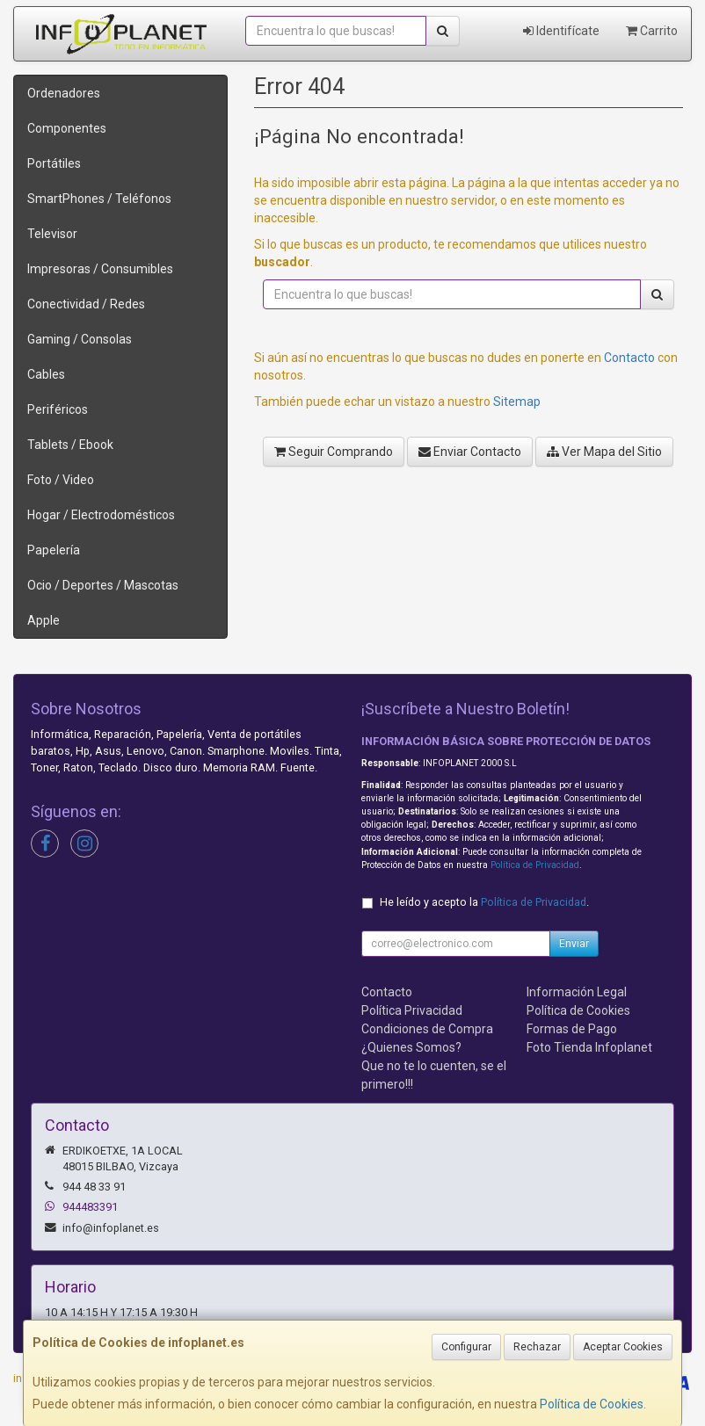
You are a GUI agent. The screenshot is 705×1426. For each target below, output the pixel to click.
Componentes (66, 128)
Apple (43, 620)
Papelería (53, 550)
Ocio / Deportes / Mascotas (102, 585)
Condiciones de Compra (427, 1029)
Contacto (629, 358)
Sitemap (517, 402)
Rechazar (537, 1347)
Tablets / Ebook (70, 445)
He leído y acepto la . (484, 901)
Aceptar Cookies (623, 1347)
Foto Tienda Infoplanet (589, 1047)
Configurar (466, 1347)
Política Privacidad (411, 1010)
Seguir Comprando (333, 452)
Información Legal (577, 992)
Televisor (52, 234)
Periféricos (57, 409)
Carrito (652, 31)
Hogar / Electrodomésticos (101, 515)
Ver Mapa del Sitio (604, 452)
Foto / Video (60, 480)
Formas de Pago (572, 1029)
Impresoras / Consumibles (100, 269)
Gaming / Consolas (79, 339)
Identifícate (561, 31)
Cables (46, 374)
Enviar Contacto (469, 452)
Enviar (574, 943)
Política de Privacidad (535, 865)
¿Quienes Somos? (411, 1047)
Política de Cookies (591, 1404)
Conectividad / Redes (86, 304)
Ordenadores (63, 93)
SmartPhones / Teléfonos (99, 199)
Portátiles (54, 163)
